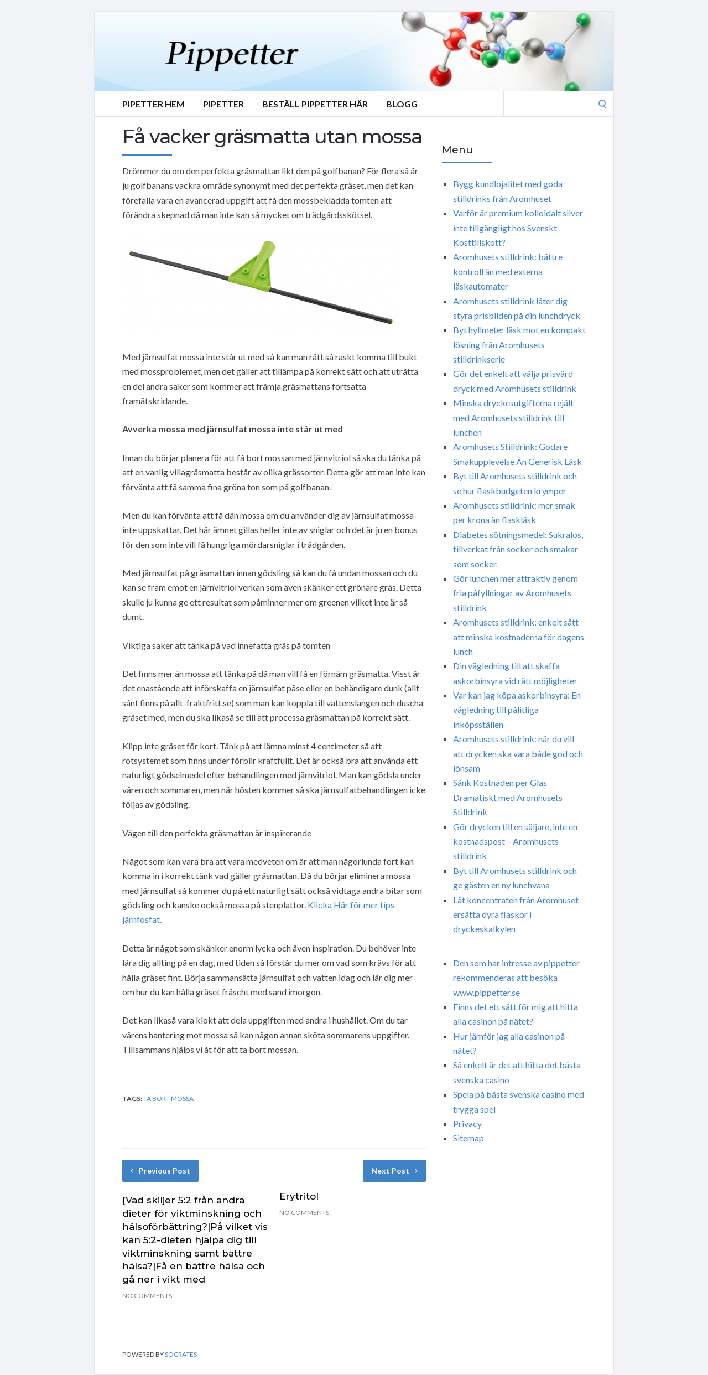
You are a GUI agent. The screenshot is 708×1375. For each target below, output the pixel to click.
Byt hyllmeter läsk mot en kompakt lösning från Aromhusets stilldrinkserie (519, 344)
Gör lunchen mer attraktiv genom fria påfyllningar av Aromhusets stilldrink (515, 593)
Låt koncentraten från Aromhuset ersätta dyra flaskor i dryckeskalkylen (516, 914)
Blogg (402, 104)
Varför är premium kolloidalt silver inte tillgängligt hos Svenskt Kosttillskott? (518, 227)
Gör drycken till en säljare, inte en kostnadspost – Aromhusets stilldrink (515, 841)
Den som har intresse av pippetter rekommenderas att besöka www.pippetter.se (516, 977)
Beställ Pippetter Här (315, 104)
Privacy (467, 1123)
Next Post (394, 1170)
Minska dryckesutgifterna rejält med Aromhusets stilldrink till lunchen (513, 417)
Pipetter (223, 104)
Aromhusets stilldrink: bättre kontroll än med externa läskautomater (508, 271)
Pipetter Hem (153, 104)
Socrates (181, 1354)
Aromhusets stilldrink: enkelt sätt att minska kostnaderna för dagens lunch (518, 637)
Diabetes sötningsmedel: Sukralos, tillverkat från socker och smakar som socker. (518, 549)
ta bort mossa (168, 1098)
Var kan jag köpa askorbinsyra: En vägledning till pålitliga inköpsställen (517, 710)
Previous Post (160, 1170)
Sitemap (468, 1138)
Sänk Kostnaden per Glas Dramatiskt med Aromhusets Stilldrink (508, 797)
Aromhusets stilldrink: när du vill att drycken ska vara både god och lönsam (518, 753)
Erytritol (299, 1196)
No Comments (147, 1295)
